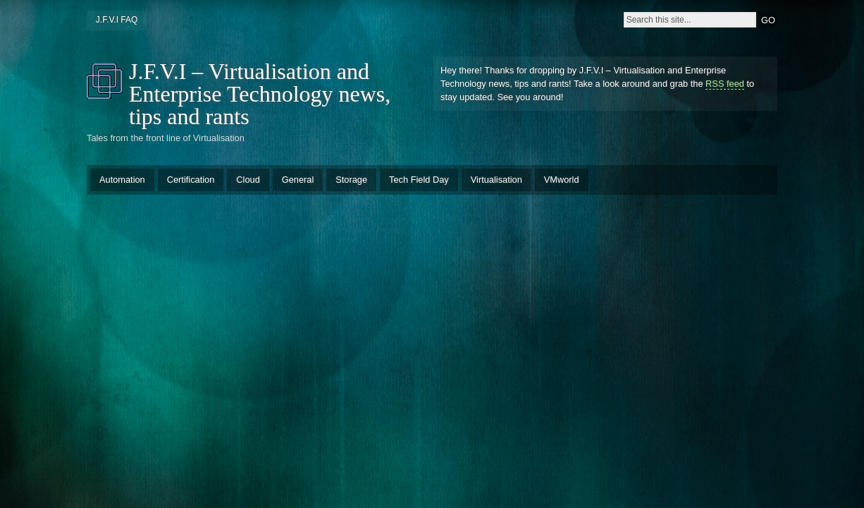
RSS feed (724, 83)
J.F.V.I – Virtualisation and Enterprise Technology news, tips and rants (259, 94)
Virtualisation (496, 179)
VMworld (561, 179)
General (298, 179)
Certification (191, 179)
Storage (351, 179)
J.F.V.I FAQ (117, 20)
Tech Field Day (419, 179)
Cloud (247, 179)
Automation (122, 179)
